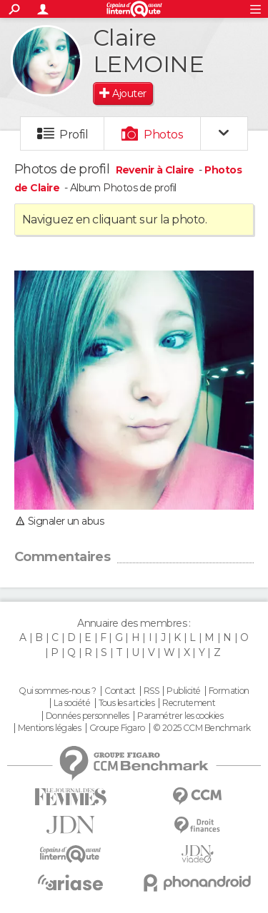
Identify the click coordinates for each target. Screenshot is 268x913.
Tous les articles (126, 703)
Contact (119, 691)
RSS (151, 691)
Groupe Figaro (117, 728)
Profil (73, 134)
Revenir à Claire (156, 169)
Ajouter (129, 93)
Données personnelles (87, 716)
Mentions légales (49, 728)
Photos (163, 134)
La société (72, 703)
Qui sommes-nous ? (57, 691)
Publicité (183, 691)
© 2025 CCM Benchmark (202, 728)
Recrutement (188, 703)
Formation (229, 691)
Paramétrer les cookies (180, 716)
